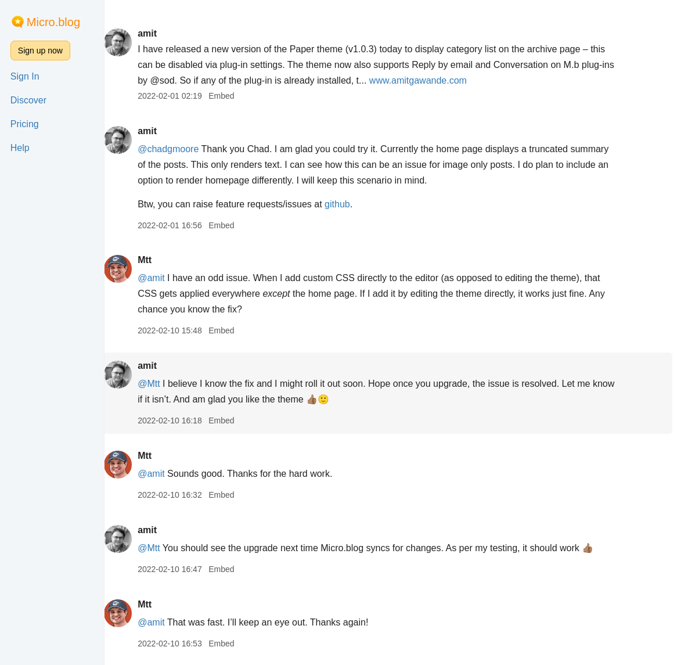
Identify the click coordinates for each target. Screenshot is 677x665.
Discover (28, 100)
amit (156, 33)
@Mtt (158, 384)
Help (20, 148)
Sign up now (40, 50)
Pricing (24, 124)
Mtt (154, 260)
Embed (230, 95)
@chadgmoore (177, 149)
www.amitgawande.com (442, 80)
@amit (160, 278)
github (346, 204)
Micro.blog (53, 22)
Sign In (24, 76)
